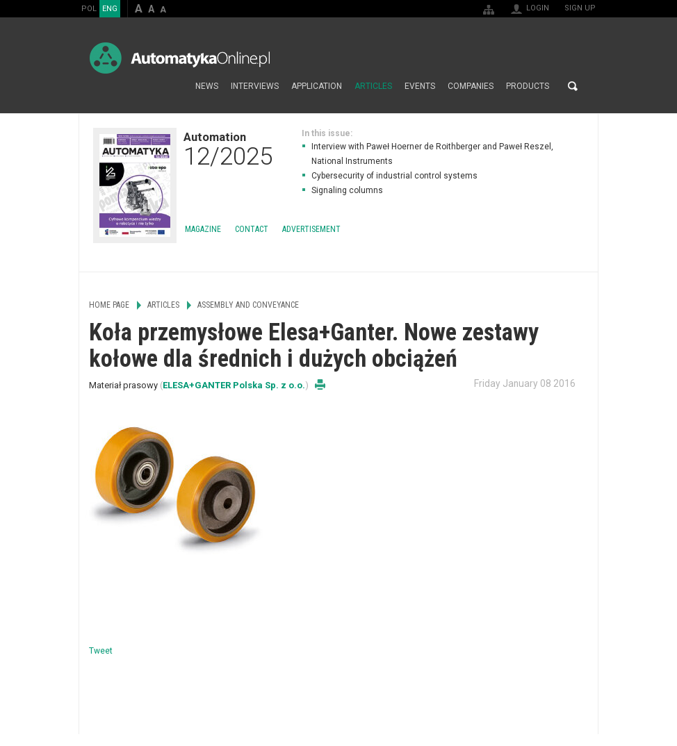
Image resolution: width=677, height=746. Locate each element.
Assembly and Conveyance (248, 305)
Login (537, 8)
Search (572, 86)
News (206, 86)
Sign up (580, 8)
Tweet (101, 651)
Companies (471, 86)
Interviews (255, 86)
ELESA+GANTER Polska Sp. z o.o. (234, 385)
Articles (373, 86)
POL (89, 8)
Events (420, 86)
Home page (174, 86)
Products (527, 86)
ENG (109, 8)
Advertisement (311, 229)
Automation (227, 149)
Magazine (203, 229)
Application (316, 86)
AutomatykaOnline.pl (180, 58)
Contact (251, 229)
